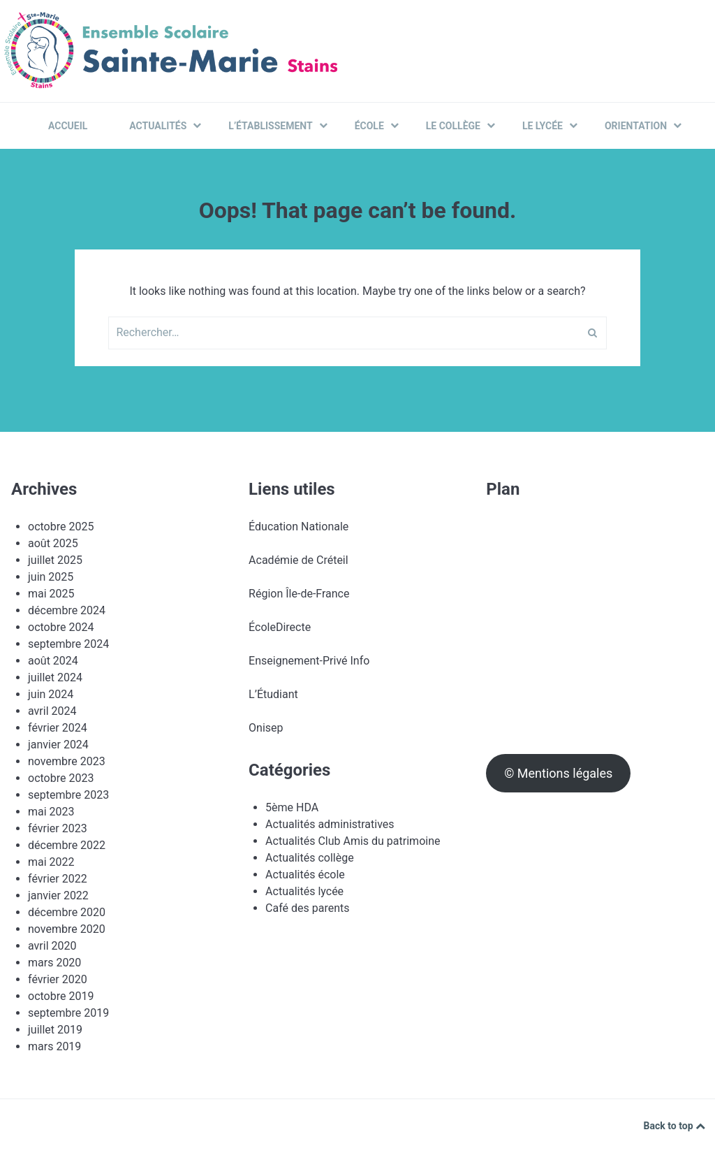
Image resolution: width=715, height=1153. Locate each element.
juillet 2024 (55, 677)
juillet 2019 (55, 1029)
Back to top (674, 1126)
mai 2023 (51, 811)
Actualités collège (309, 857)
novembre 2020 (66, 929)
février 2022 (57, 878)
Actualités (165, 125)
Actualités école (305, 874)
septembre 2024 (68, 644)
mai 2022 (51, 862)
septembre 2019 (68, 1013)
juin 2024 (50, 694)
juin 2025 (50, 576)
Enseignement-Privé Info (309, 660)
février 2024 (57, 727)
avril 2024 (52, 711)
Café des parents (307, 908)
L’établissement (277, 125)
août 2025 (53, 543)
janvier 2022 (58, 895)
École (377, 125)
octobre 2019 (61, 996)
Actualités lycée (304, 891)
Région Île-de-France (299, 593)
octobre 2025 (61, 526)
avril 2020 (52, 945)
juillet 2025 (55, 560)
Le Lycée (549, 125)
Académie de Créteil (298, 560)
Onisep (266, 727)
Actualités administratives (330, 824)
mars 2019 (54, 1046)
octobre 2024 (61, 627)
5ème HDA (291, 807)
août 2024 (53, 660)
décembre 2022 (66, 845)
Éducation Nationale (298, 526)
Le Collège (460, 125)
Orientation (643, 125)
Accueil (67, 125)
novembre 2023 (66, 761)
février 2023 (57, 828)
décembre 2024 (66, 610)
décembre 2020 (66, 912)
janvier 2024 (58, 744)
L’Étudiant (273, 694)
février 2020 (57, 979)
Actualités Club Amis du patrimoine (352, 841)
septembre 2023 (68, 795)
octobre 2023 (61, 778)
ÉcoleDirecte (280, 627)
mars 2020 (54, 962)
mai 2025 (51, 593)
